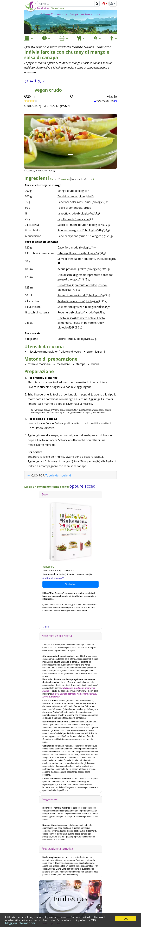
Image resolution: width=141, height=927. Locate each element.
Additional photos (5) (53, 578)
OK (126, 919)
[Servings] (57, 179)
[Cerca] (65, 4)
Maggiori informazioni (20, 923)
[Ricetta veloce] (30, 101)
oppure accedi (83, 486)
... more (45, 627)
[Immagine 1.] (70, 154)
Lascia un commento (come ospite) (46, 486)
